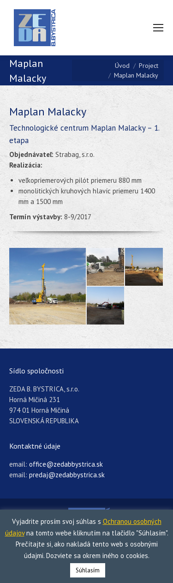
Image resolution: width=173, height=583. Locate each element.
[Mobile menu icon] (158, 27)
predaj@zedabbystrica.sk (67, 474)
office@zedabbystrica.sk (66, 464)
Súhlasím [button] (88, 570)
